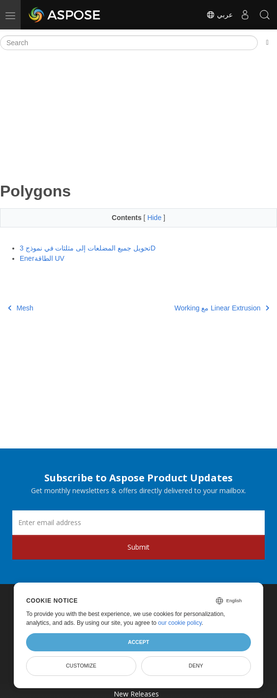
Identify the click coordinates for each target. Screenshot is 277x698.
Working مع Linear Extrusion (221, 308)
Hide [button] (155, 218)
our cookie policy (180, 622)
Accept (138, 642)
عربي (219, 14)
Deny (196, 666)
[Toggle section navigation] (267, 43)
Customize (81, 666)
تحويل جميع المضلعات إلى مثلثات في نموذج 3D (87, 248)
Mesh (20, 308)
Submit (138, 547)
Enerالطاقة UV (42, 258)
